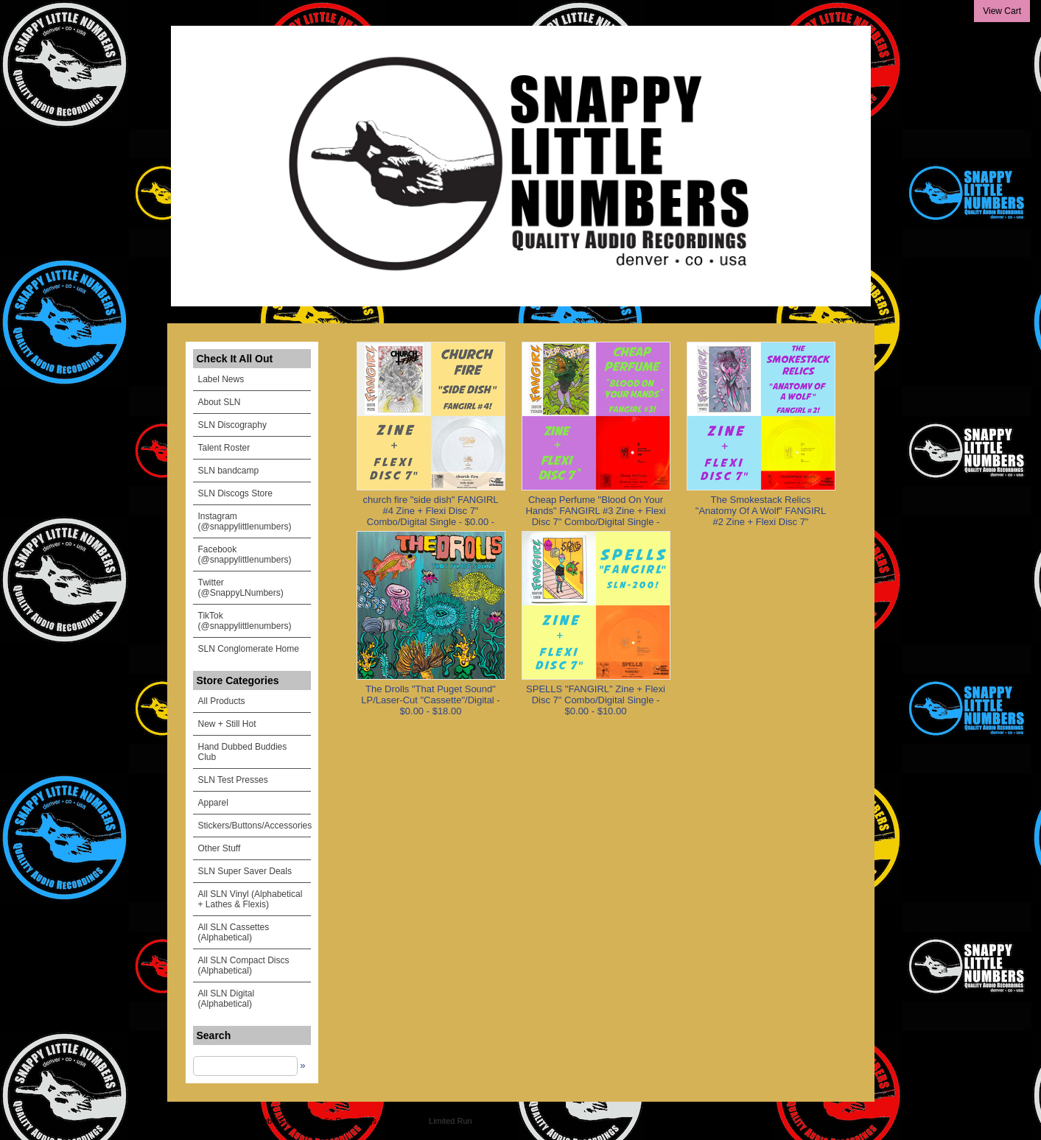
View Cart (1002, 11)
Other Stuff (219, 848)
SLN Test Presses (233, 780)
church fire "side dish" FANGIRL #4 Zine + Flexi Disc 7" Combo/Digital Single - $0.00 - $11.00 (430, 516)
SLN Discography (232, 425)
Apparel (213, 803)
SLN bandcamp (228, 470)
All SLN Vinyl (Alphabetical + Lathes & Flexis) (250, 899)
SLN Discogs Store (235, 493)
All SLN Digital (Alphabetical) (226, 998)
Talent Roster (224, 448)
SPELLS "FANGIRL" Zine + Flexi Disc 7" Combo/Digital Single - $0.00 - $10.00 (595, 700)
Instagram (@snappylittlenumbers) (245, 521)
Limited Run (450, 1120)
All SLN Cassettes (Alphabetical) (234, 932)
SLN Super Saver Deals (245, 871)
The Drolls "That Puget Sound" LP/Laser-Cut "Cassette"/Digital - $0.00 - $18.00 (430, 700)
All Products (221, 701)
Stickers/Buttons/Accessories (254, 825)
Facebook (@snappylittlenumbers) (245, 554)
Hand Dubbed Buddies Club (242, 752)
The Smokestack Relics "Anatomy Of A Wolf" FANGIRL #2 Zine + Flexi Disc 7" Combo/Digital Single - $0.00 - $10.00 (760, 521)
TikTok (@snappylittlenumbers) (245, 621)
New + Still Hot (227, 724)
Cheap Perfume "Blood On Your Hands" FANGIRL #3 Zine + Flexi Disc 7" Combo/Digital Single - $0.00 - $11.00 (595, 516)
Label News (221, 379)
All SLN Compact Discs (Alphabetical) (244, 965)
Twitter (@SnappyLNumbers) (241, 587)
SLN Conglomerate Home (248, 649)
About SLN (219, 402)
